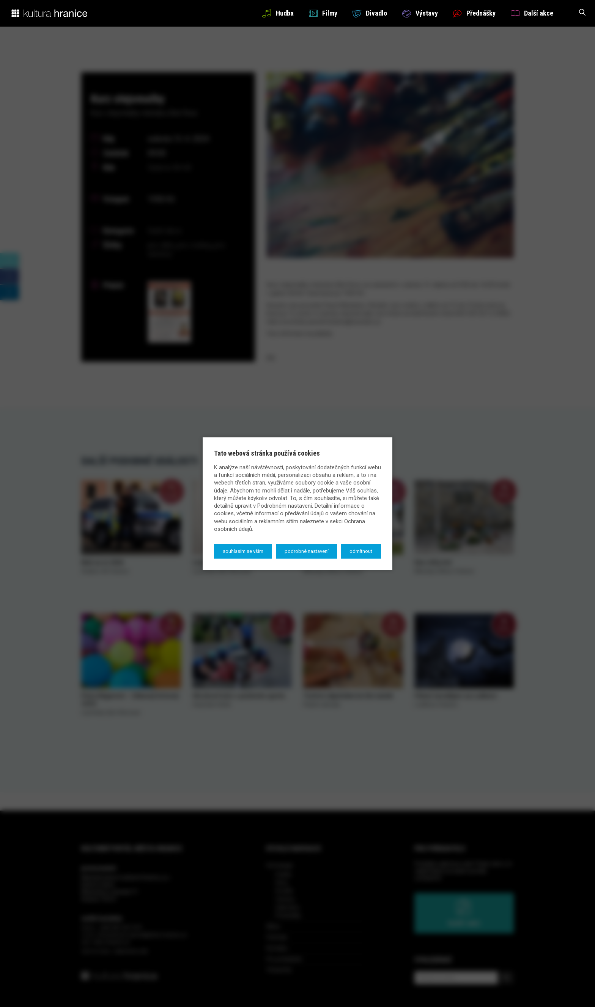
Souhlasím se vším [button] (243, 551)
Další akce (532, 13)
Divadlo (370, 13)
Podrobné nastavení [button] (307, 551)
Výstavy (420, 13)
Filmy (323, 13)
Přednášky (474, 13)
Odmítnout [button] (360, 551)
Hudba (277, 13)
